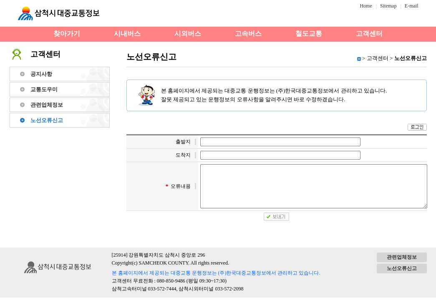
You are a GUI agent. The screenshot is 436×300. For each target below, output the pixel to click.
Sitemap (388, 6)
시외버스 (187, 33)
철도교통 (308, 33)
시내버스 (127, 33)
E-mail (411, 6)
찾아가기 (66, 33)
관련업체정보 (46, 105)
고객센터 (369, 33)
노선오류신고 (46, 120)
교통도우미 (44, 89)
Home (366, 6)
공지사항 (41, 74)
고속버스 (248, 33)
